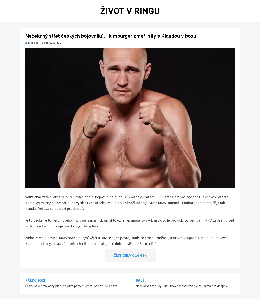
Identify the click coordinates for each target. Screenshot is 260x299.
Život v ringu (130, 11)
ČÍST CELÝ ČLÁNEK (130, 255)
